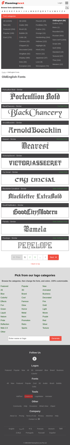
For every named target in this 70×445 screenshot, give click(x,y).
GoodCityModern (9, 205)
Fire (44, 301)
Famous (25, 301)
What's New (43, 406)
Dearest (6, 139)
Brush (21, 29)
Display (22, 58)
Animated (47, 290)
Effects (3, 301)
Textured (55, 56)
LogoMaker (39, 396)
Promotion (26, 320)
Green (3, 309)
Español (51, 433)
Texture (46, 328)
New (5, 25)
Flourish (39, 21)
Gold (45, 305)
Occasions (33, 406)
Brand (24, 294)
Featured (6, 29)
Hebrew (39, 41)
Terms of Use (31, 416)
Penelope (6, 238)
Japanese (40, 58)
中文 (29, 429)
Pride (3, 320)
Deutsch (50, 429)
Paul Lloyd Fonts (62, 90)
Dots (21, 62)
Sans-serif (56, 40)
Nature (3, 317)
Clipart (52, 406)
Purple (45, 317)
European (23, 66)
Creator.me (28, 396)
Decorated (23, 50)
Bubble (22, 33)
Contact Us (34, 419)
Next (53, 257)
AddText (19, 396)
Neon (24, 317)
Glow (24, 305)
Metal (24, 313)
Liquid (3, 313)
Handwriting (40, 37)
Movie (45, 313)
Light (45, 309)
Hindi (38, 50)
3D (20, 21)
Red (44, 320)
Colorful (4, 298)
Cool (5, 37)
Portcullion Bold (9, 90)
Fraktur (39, 29)
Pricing (21, 416)
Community (17, 406)
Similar (19, 90)
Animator (48, 396)
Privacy (41, 416)
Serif (54, 48)
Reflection (5, 324)
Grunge (39, 33)
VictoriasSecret (9, 156)
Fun (2, 305)
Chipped (22, 45)
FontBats (39, 25)
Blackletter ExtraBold (11, 189)
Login (60, 3)
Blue (2, 294)
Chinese (22, 41)
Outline (55, 23)
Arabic (21, 25)
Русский (40, 433)
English (10, 429)
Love (38, 62)
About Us (13, 416)
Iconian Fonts (63, 172)
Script (54, 44)
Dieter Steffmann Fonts (60, 188)
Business (46, 294)
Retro (54, 27)
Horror (38, 54)
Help (25, 406)
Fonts (4, 72)
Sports (24, 328)
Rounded (56, 31)
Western (55, 64)
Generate (56, 338)
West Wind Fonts (62, 139)
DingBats (23, 54)
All (4, 21)
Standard (56, 52)
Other (3, 332)
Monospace (40, 66)
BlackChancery (8, 106)
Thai (54, 60)
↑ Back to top (35, 264)
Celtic (21, 37)
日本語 (17, 433)
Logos (35, 365)
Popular (6, 33)
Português (28, 433)
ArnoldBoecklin (9, 123)
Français (39, 429)
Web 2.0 (4, 328)
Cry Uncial (7, 172)
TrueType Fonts (62, 106)
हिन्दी (59, 429)
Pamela (5, 222)
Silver (45, 324)
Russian (55, 36)
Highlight (39, 45)
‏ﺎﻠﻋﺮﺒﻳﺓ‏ (20, 429)
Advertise (49, 416)
